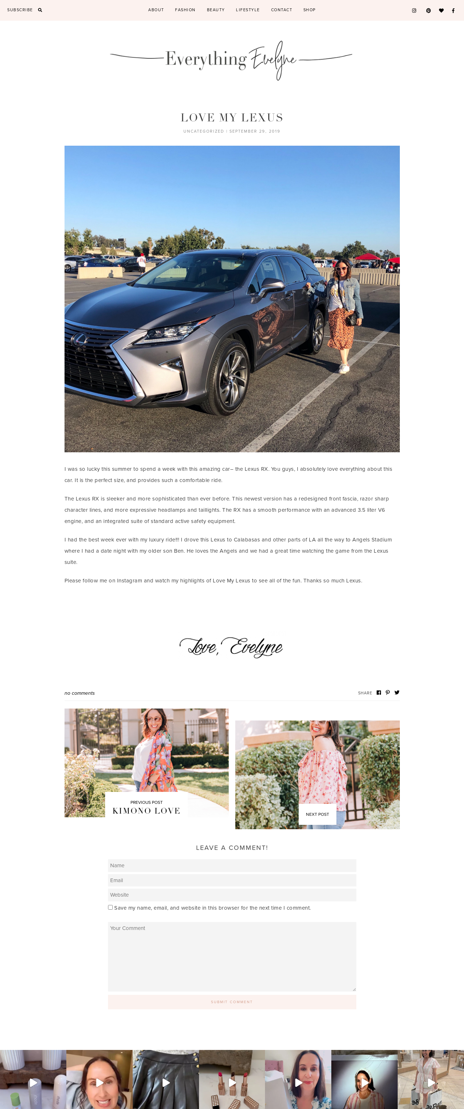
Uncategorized (203, 131)
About (156, 10)
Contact (282, 10)
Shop (309, 10)
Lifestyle (248, 10)
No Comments (80, 693)
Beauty (216, 10)
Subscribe (20, 10)
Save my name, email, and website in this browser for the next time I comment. (212, 908)
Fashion (185, 10)
